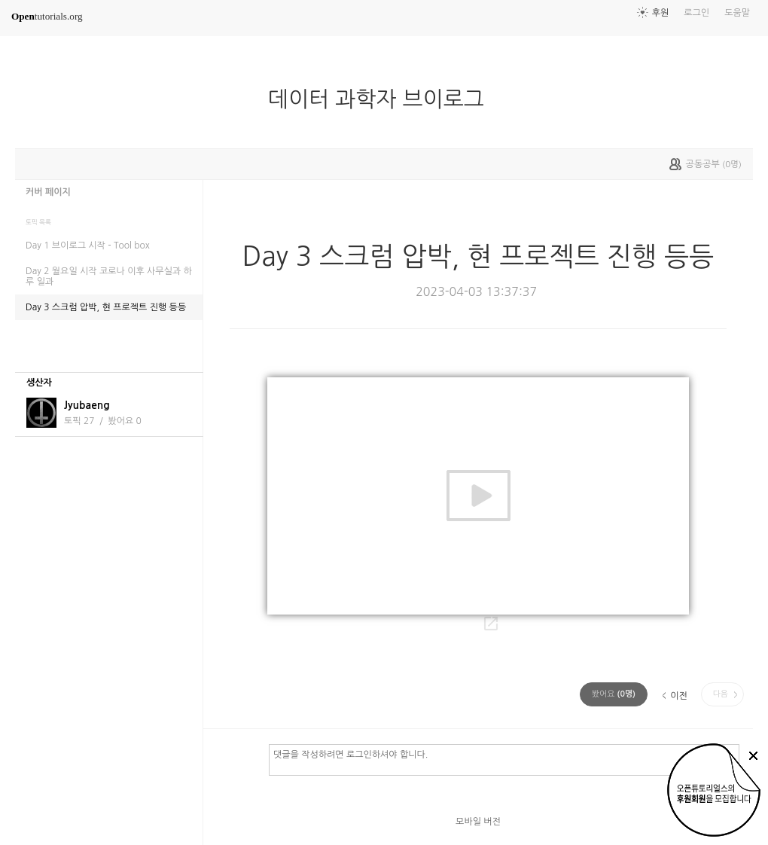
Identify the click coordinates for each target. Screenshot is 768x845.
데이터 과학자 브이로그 (382, 99)
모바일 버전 (478, 821)
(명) (613, 694)
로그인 (696, 12)
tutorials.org (47, 16)
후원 (660, 12)
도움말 (737, 12)
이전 (678, 695)
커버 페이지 (48, 192)
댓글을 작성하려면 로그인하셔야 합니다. (504, 759)
